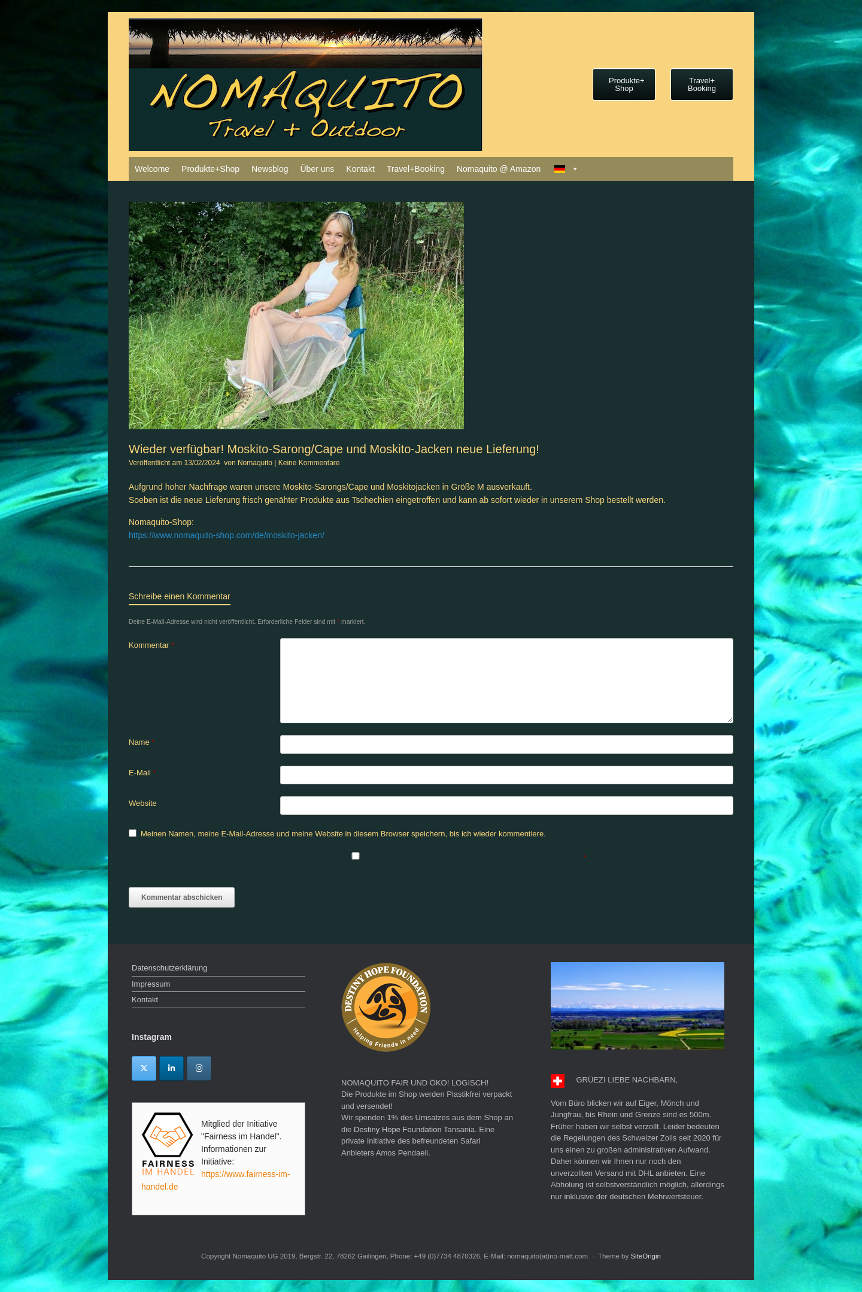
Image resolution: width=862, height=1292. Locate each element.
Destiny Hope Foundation (398, 1129)
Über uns (317, 169)
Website (143, 803)
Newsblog (269, 169)
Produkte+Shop (210, 169)
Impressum (151, 983)
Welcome (152, 169)
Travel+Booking (416, 169)
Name (141, 742)
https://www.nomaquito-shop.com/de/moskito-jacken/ (226, 535)
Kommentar (151, 645)
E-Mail (142, 772)
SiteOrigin (645, 1256)
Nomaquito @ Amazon (499, 169)
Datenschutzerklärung (169, 967)
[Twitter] (144, 1068)
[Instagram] (199, 1068)
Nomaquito (255, 463)
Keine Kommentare (309, 463)
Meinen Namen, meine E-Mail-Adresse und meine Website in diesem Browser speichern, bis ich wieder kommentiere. (343, 833)
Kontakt (360, 169)
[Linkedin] (171, 1068)
